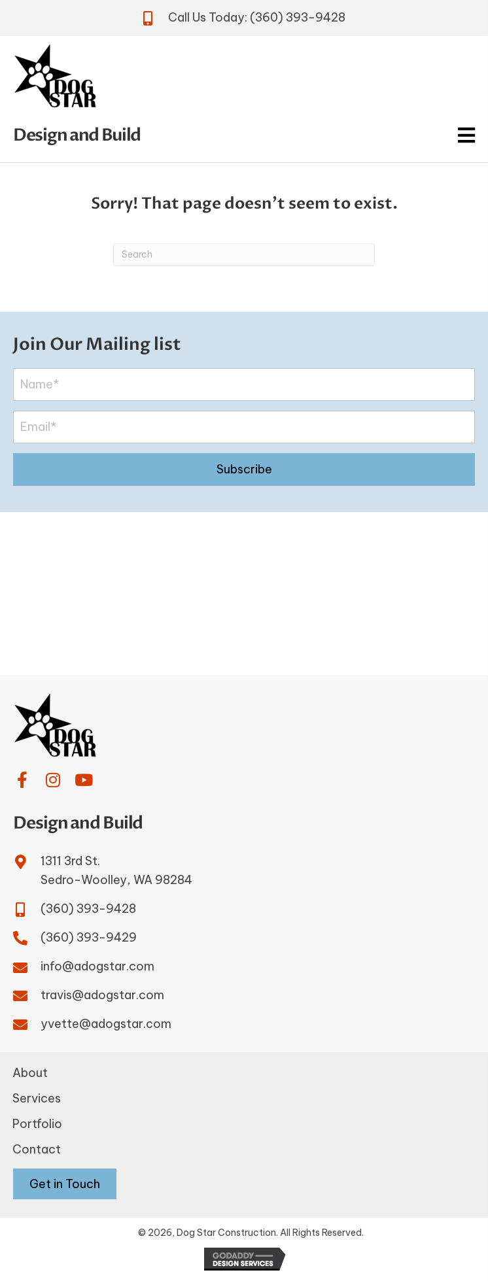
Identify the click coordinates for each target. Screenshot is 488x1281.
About (30, 1072)
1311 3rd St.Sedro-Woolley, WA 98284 (116, 870)
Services (36, 1098)
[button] (244, 469)
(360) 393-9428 (297, 17)
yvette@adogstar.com (106, 1023)
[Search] (244, 254)
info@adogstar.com (97, 966)
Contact (36, 1149)
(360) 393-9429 (89, 937)
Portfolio (37, 1123)
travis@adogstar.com (102, 994)
